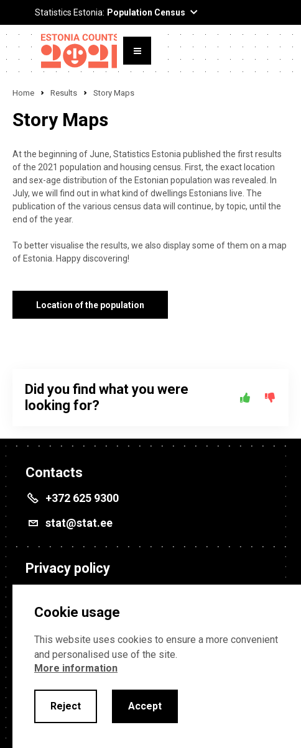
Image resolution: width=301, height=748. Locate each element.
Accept (145, 706)
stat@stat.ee (79, 522)
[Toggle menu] (137, 50)
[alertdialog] (156, 666)
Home (23, 93)
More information (76, 668)
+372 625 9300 (82, 497)
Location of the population (90, 305)
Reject (65, 706)
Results (63, 93)
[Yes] (245, 398)
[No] (270, 398)
